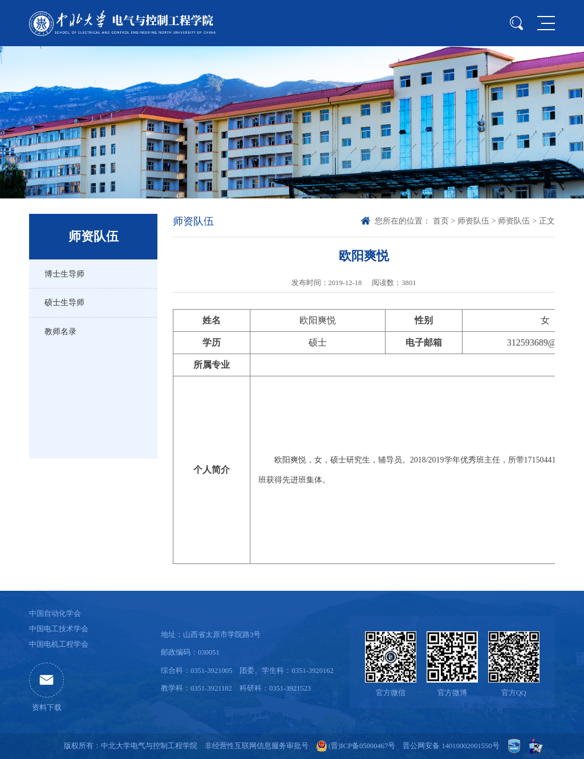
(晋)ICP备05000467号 (361, 746)
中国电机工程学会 (58, 644)
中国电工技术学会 (58, 629)
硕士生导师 (64, 302)
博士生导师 (64, 273)
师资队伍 (473, 220)
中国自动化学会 (55, 614)
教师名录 (60, 331)
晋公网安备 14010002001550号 (451, 746)
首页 (441, 220)
